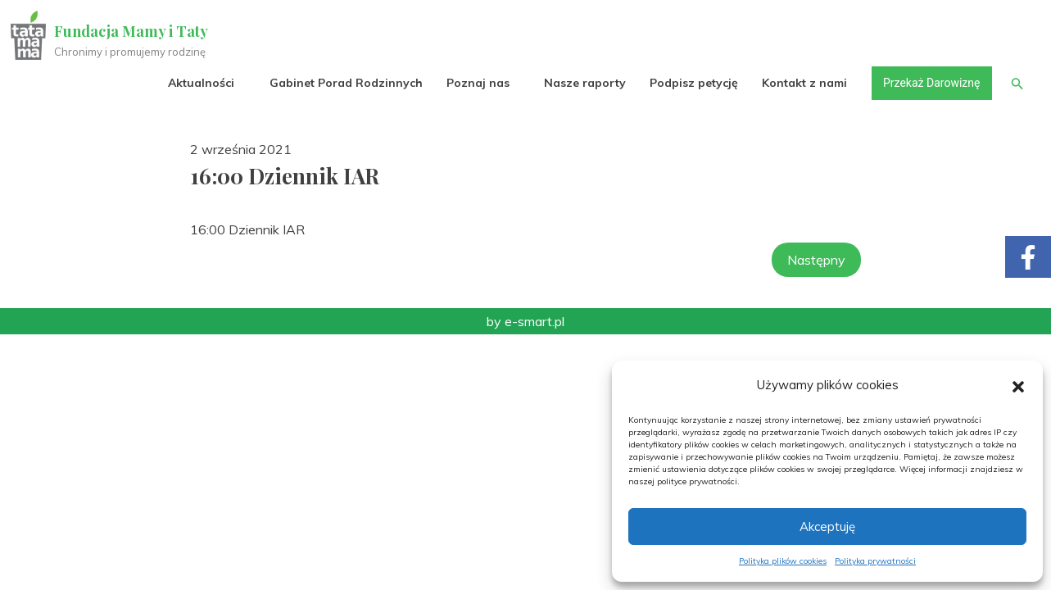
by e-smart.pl (525, 321)
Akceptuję (827, 526)
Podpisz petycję (691, 83)
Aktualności (199, 83)
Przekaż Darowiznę (929, 83)
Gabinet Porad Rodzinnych (343, 83)
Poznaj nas (475, 83)
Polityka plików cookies (783, 561)
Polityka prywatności (875, 561)
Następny (816, 260)
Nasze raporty (582, 83)
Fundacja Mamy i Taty (133, 31)
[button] (1018, 385)
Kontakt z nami (802, 83)
